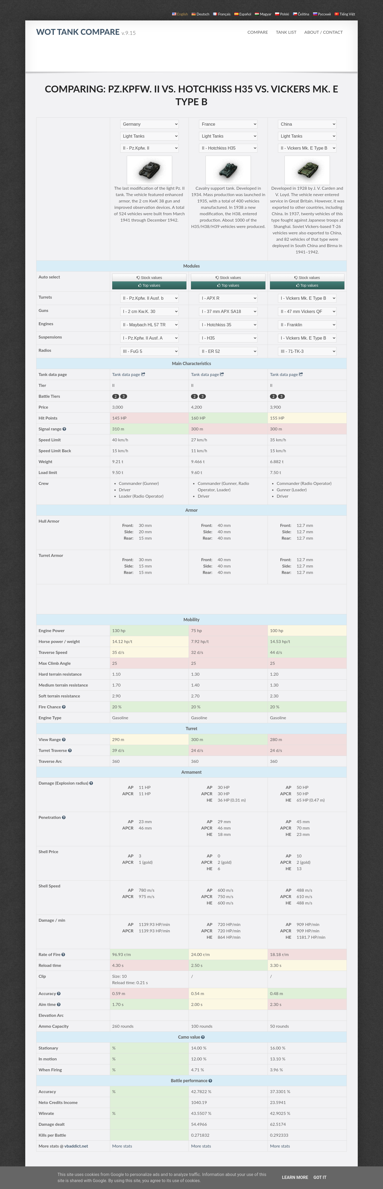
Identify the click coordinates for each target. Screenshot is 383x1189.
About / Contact (323, 32)
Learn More (295, 1177)
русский (322, 14)
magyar (263, 14)
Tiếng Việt (345, 14)
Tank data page (128, 374)
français (222, 14)
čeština (301, 14)
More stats (122, 1145)
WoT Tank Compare (86, 31)
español (242, 14)
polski (282, 14)
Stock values (149, 278)
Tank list (286, 32)
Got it (319, 1177)
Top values (149, 285)
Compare (257, 32)
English (180, 14)
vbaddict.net (76, 1145)
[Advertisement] (191, 57)
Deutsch (200, 14)
